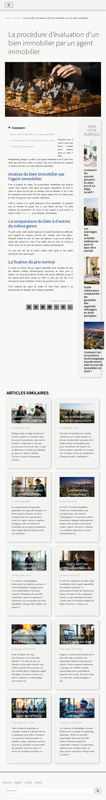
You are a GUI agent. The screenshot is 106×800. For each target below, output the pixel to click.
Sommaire (18, 128)
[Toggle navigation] (9, 5)
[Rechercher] (49, 790)
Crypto (28, 782)
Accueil (8, 18)
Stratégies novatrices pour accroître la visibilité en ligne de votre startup (29, 717)
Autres (17, 18)
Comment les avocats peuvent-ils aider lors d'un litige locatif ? (90, 181)
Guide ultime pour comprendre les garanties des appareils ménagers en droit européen (92, 301)
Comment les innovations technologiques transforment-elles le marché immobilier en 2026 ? (94, 361)
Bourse (7, 782)
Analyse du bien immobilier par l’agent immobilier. (32, 134)
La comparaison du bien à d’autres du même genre (33, 140)
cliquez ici (26, 213)
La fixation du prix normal (21, 147)
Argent (18, 782)
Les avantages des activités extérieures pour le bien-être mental (91, 240)
